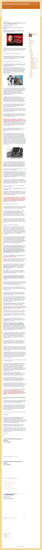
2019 (30, 50)
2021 (30, 48)
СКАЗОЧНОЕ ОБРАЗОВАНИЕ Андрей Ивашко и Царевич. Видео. (34, 67)
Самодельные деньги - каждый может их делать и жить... (34, 61)
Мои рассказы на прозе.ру (32, 41)
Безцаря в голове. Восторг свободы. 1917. (9, 483)
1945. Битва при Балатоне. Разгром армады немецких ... (34, 62)
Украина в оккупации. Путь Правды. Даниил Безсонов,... (34, 65)
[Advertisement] (21, 14)
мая (30, 71)
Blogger (24, 546)
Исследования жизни (31, 40)
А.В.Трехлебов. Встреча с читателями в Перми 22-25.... (34, 68)
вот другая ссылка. (15, 456)
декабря (31, 52)
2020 (30, 49)
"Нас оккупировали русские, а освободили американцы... (11, 488)
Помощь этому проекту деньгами (7, 537)
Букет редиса (30, 42)
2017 (30, 76)
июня (30, 70)
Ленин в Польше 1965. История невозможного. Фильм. (33, 64)
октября (31, 54)
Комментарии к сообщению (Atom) (11, 518)
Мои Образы (5, 536)
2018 (30, 51)
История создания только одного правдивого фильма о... (33, 58)
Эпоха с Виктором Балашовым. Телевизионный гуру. (11, 481)
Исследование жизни (6, 535)
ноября (31, 53)
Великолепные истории (16, 4)
